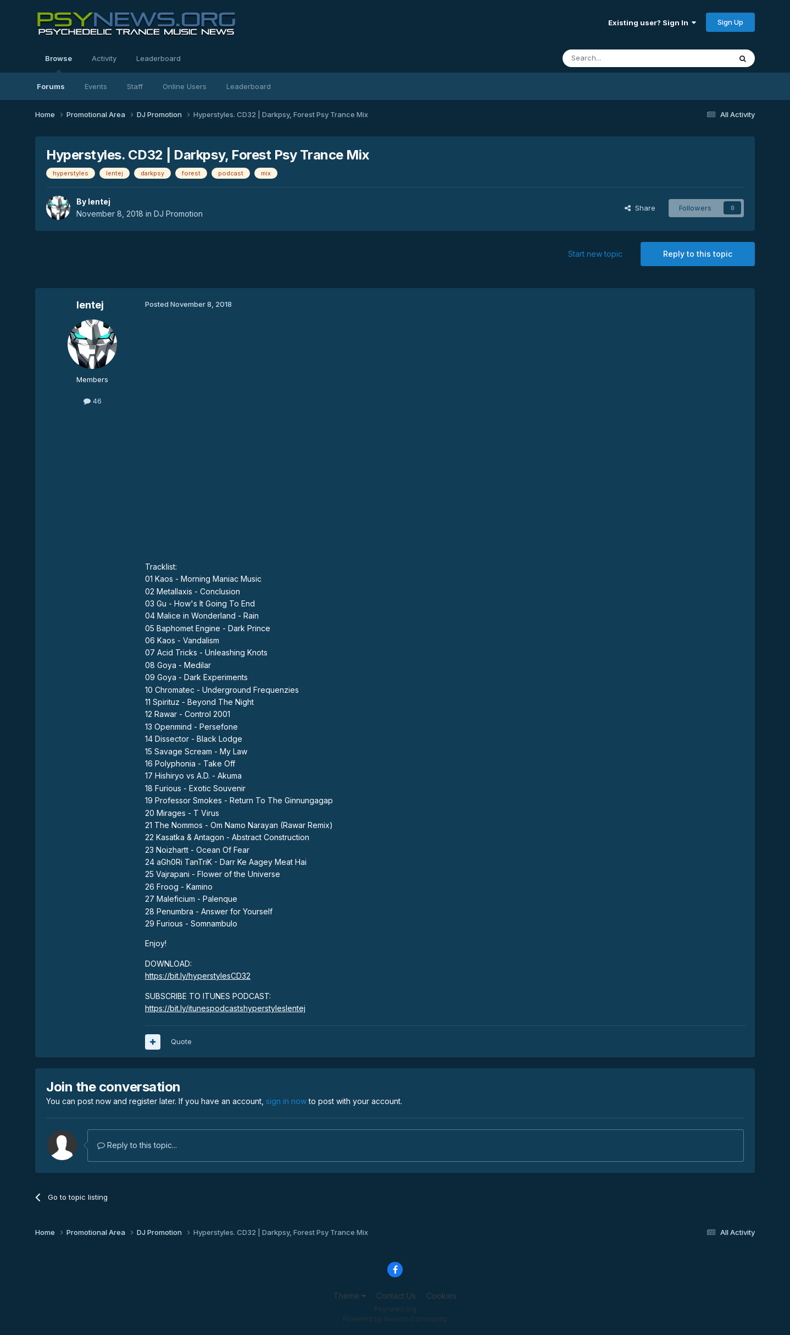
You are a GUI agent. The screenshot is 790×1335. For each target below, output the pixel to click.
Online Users (185, 86)
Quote (181, 1041)
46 (93, 400)
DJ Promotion (178, 213)
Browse (58, 63)
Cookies (441, 1295)
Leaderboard (248, 86)
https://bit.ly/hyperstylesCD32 (198, 975)
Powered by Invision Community (395, 1319)
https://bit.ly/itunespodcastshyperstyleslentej (225, 1008)
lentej (99, 201)
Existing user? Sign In (652, 22)
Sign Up (730, 22)
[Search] (619, 58)
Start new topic (595, 253)
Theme (349, 1295)
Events (96, 86)
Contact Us (396, 1295)
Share (640, 207)
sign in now (286, 1101)
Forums (51, 86)
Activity (104, 58)
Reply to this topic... (137, 1145)
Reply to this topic (697, 253)
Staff (135, 86)
